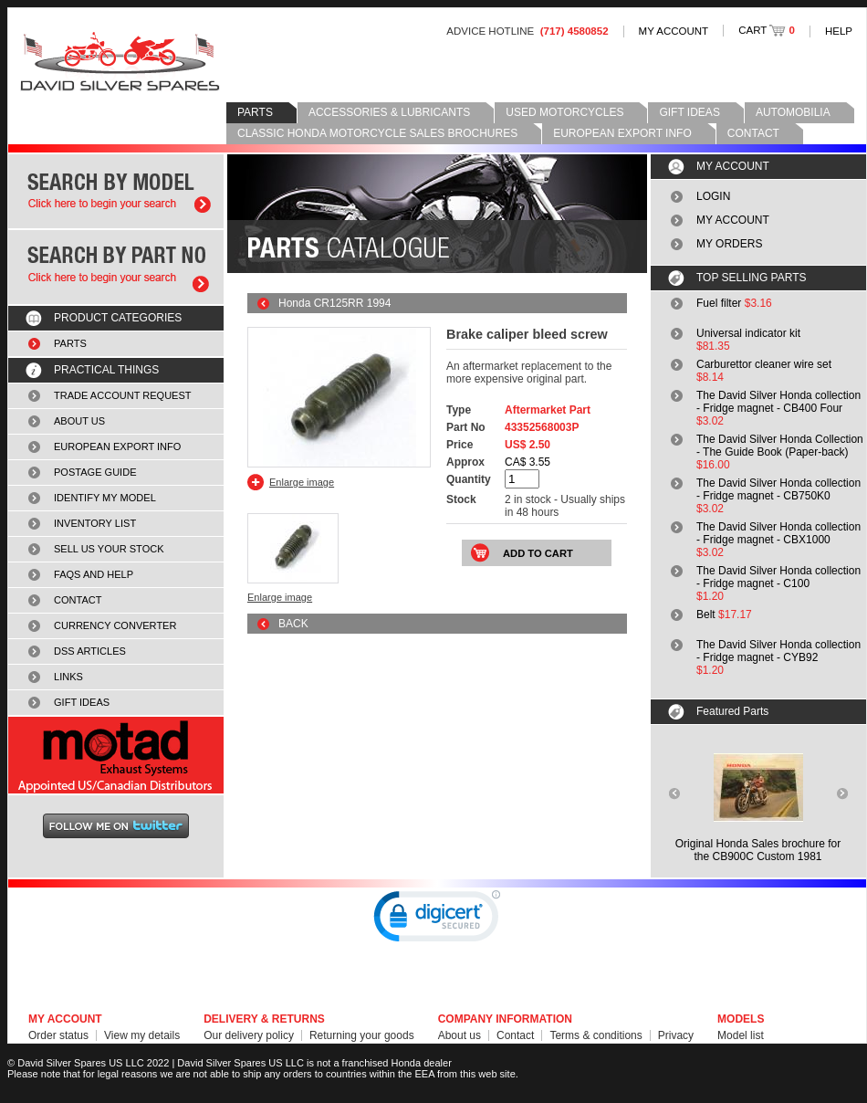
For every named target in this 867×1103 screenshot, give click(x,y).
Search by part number (116, 267)
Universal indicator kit (748, 333)
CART (766, 30)
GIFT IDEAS (689, 112)
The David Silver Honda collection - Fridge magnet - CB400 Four (778, 402)
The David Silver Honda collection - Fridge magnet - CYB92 (778, 651)
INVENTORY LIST (95, 523)
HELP (838, 31)
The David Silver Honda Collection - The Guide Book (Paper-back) (779, 445)
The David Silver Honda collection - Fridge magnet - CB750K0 (778, 489)
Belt (706, 614)
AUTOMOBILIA (793, 112)
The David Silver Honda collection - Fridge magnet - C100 (778, 577)
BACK (293, 623)
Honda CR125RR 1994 (334, 303)
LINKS (68, 676)
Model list (740, 1035)
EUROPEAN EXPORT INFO (622, 133)
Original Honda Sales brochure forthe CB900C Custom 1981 (758, 850)
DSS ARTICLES (90, 651)
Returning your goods (361, 1035)
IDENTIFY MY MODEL (105, 497)
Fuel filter (718, 303)
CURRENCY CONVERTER (115, 625)
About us (459, 1035)
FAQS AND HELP (93, 574)
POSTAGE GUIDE (95, 472)
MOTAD (116, 755)
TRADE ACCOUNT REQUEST (123, 395)
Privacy (676, 1035)
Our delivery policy (249, 1035)
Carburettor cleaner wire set (763, 364)
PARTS (255, 112)
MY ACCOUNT (674, 31)
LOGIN (713, 196)
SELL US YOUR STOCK (109, 548)
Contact (515, 1035)
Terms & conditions (595, 1035)
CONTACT (753, 133)
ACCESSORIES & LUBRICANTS (389, 112)
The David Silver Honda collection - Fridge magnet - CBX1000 (778, 533)
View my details (142, 1035)
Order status (58, 1035)
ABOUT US (79, 420)
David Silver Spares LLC (120, 61)
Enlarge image (301, 482)
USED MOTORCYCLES (564, 112)
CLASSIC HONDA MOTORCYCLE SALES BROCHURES (377, 133)
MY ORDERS (729, 243)
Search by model (116, 191)
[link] (437, 920)
